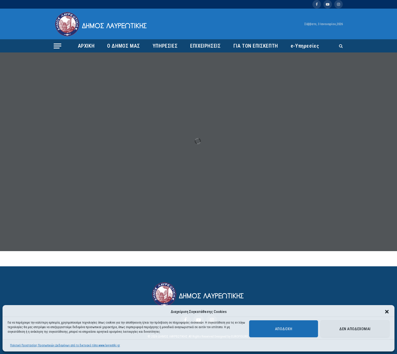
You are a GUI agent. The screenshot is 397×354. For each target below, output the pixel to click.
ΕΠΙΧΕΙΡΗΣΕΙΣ (205, 46)
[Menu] (57, 45)
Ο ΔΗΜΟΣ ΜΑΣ (123, 46)
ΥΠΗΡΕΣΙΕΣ (165, 46)
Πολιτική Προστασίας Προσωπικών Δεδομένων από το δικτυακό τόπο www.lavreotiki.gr (65, 345)
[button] (386, 311)
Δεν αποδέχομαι (354, 329)
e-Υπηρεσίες (305, 46)
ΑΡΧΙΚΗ (86, 46)
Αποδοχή (283, 329)
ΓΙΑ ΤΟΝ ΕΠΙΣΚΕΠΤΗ (255, 46)
